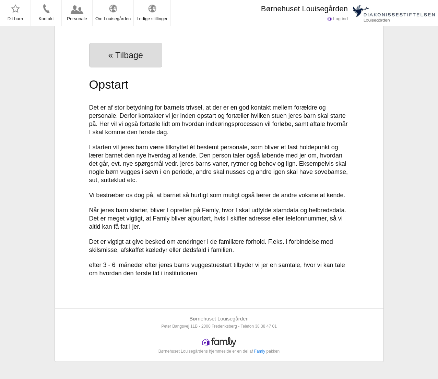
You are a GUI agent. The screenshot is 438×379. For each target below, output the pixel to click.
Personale (77, 12)
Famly (259, 351)
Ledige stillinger (152, 12)
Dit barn (15, 12)
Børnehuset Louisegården (304, 8)
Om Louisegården (113, 12)
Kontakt (46, 12)
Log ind (337, 18)
